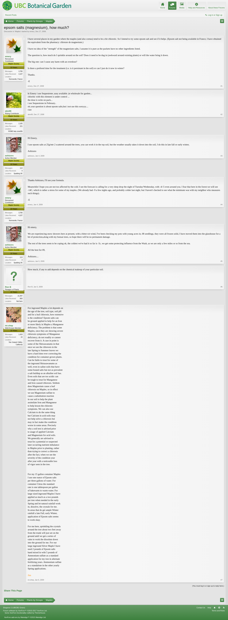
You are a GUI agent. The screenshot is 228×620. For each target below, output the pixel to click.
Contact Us (200, 609)
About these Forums (216, 8)
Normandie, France (15, 79)
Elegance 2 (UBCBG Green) (14, 609)
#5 (221, 263)
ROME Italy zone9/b (15, 131)
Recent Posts (10, 15)
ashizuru (9, 156)
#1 (221, 86)
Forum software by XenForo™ (25, 612)
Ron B (8, 288)
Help (209, 609)
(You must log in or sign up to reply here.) (208, 587)
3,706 (20, 71)
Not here (19, 302)
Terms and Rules (218, 612)
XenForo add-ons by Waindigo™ (16, 619)
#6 (221, 302)
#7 (221, 581)
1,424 (20, 336)
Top (219, 609)
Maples (18, 31)
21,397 (20, 297)
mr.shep (9, 327)
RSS (224, 609)
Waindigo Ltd (40, 619)
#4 (221, 221)
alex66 (8, 111)
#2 (221, 131)
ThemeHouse (40, 614)
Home (214, 609)
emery (32, 31)
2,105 (20, 123)
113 (21, 168)
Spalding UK (18, 174)
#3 (221, 173)
